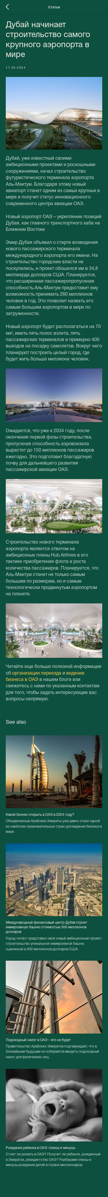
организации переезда (36, 673)
